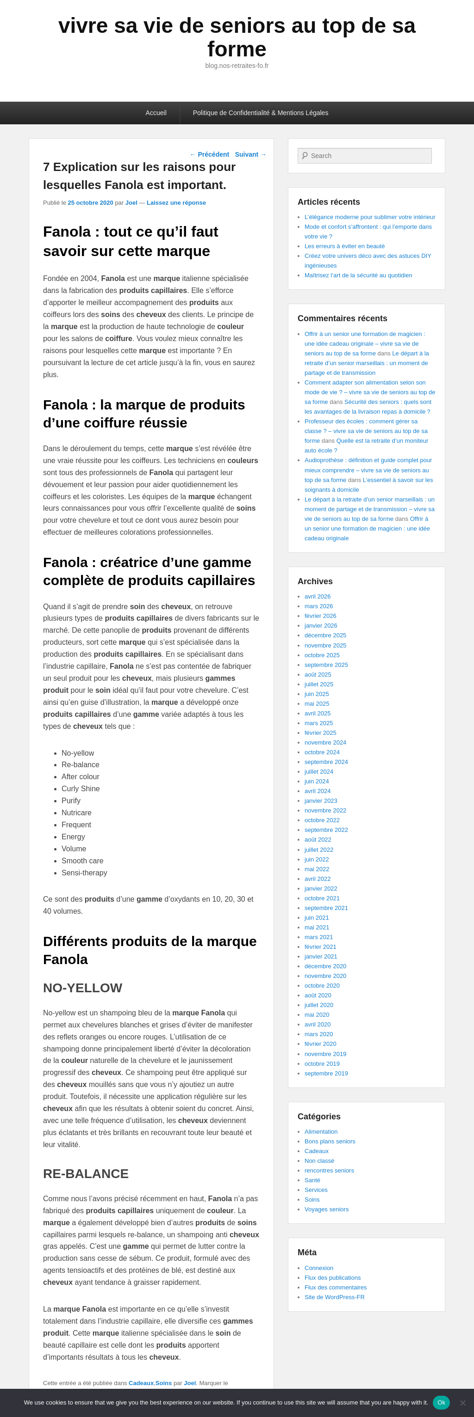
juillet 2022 (319, 849)
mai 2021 (317, 927)
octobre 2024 (322, 752)
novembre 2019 (325, 1054)
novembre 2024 (325, 742)
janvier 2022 (321, 888)
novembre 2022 (325, 810)
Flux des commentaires (336, 1287)
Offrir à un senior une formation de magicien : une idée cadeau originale (367, 528)
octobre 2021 (322, 898)
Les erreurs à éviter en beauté (345, 246)
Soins (164, 1383)
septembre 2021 (326, 907)
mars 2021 (319, 937)
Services (316, 1189)
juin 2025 (317, 693)
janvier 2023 (321, 800)
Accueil (156, 112)
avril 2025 (318, 713)
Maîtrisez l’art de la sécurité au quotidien (358, 275)
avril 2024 (318, 791)
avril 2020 (318, 1024)
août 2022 (318, 839)
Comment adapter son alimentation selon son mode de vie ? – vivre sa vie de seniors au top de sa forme (370, 392)
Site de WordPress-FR (335, 1297)
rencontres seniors (329, 1170)
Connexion (319, 1267)
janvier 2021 (321, 956)
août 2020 (318, 995)
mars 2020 (319, 1034)
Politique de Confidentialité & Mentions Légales (261, 112)
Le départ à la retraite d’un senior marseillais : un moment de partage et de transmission (367, 363)
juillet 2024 (319, 771)
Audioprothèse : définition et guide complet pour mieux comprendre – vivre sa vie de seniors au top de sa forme (368, 470)
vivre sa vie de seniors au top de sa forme (237, 37)
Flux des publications (333, 1277)
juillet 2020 (319, 1005)
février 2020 (321, 1043)
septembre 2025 (326, 664)
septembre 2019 (326, 1073)
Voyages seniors (327, 1209)
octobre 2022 (322, 820)
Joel (131, 202)
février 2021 (321, 946)
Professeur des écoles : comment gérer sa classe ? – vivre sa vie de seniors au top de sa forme (366, 431)
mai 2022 (317, 869)
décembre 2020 (325, 966)
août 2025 (318, 674)
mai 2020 (317, 1014)
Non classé (319, 1160)
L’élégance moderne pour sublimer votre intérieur (370, 217)
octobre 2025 (322, 655)
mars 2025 (319, 723)
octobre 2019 (322, 1063)
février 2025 (321, 732)
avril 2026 (318, 596)
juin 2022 (317, 859)
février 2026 (321, 615)
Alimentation (321, 1131)
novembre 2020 (325, 975)
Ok (441, 1402)
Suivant (251, 154)
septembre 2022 (326, 829)
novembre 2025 (325, 645)
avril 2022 (318, 878)
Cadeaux (141, 1383)
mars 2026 (319, 606)
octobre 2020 (322, 985)
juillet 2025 (319, 684)
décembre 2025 (325, 635)
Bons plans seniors (330, 1141)
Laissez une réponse (176, 202)
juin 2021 (317, 917)
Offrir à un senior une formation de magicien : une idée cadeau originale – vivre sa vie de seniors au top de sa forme (365, 343)
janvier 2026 (321, 625)
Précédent (210, 154)
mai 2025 (317, 703)
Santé (312, 1180)
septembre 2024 (326, 761)
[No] (462, 1402)
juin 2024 (317, 781)
